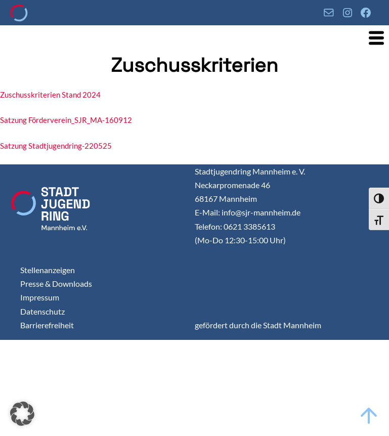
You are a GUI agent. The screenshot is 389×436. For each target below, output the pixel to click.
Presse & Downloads (56, 283)
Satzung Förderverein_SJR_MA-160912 (66, 119)
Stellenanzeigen (47, 270)
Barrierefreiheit (47, 325)
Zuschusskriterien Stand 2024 (50, 94)
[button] (22, 413)
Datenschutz (42, 311)
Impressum (39, 297)
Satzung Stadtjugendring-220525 (56, 145)
